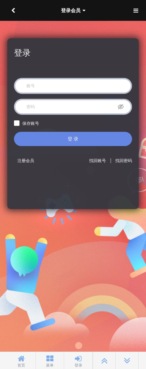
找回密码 (123, 160)
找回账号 (97, 160)
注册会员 (25, 160)
